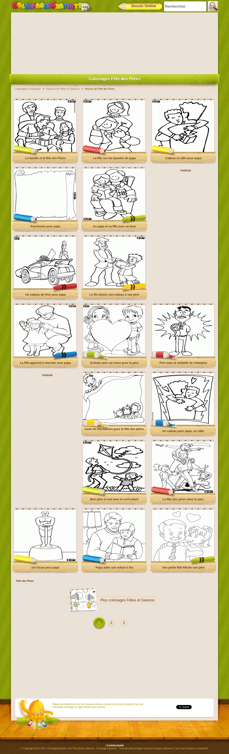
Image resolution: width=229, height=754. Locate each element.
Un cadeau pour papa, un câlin (183, 431)
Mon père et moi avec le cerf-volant (114, 499)
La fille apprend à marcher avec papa (45, 362)
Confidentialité (115, 745)
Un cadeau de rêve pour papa (45, 294)
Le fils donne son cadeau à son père (114, 294)
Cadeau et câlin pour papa (183, 158)
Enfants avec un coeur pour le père (114, 362)
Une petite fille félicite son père (183, 567)
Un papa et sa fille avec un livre (114, 226)
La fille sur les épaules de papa (114, 158)
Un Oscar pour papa (45, 567)
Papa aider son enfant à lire (114, 567)
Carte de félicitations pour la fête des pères (114, 429)
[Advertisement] (114, 42)
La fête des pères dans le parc (183, 499)
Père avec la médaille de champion (183, 362)
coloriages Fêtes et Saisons (131, 600)
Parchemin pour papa (45, 226)
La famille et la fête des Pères (45, 158)
